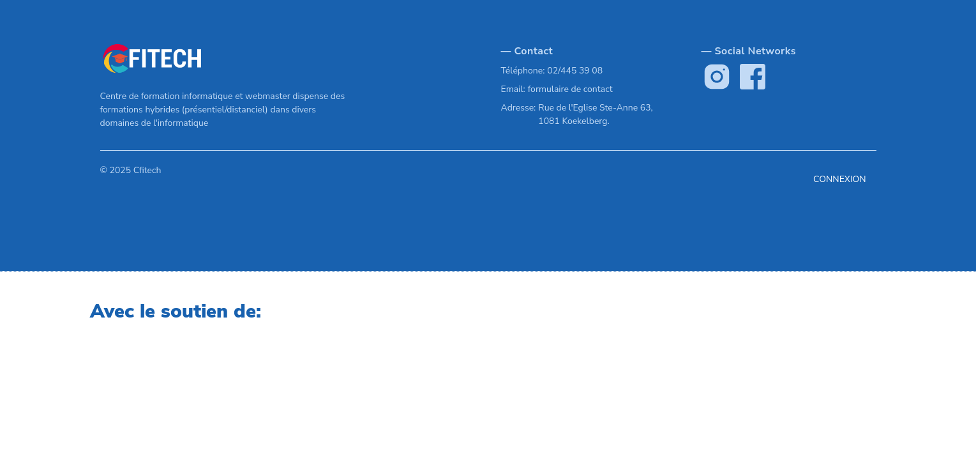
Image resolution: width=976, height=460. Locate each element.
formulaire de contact (570, 89)
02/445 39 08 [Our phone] (575, 71)
